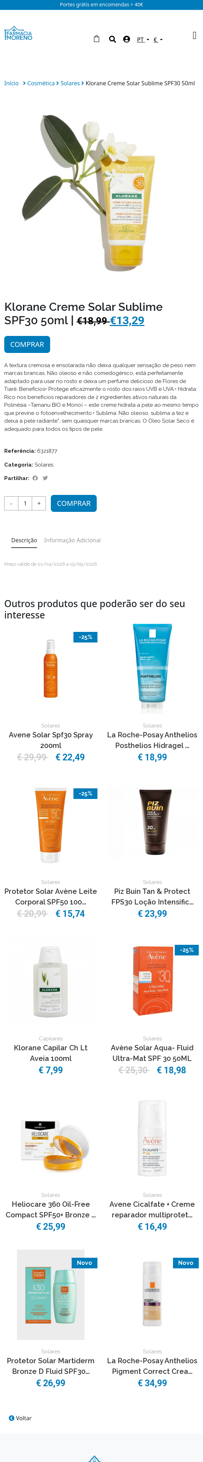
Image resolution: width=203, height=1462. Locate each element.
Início (11, 83)
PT (141, 40)
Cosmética (41, 83)
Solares (71, 83)
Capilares (50, 1038)
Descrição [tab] (24, 540)
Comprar (27, 344)
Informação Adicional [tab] (72, 540)
